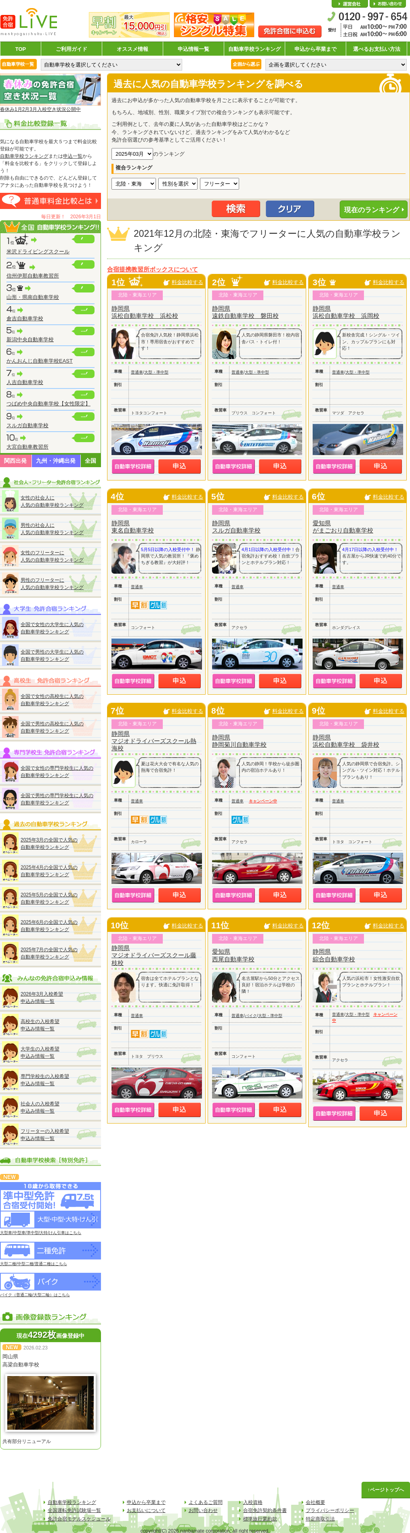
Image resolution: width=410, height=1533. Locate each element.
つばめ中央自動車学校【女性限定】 (48, 404)
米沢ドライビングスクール (37, 252)
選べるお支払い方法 (376, 49)
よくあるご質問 (206, 1502)
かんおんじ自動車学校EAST (39, 361)
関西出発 (15, 460)
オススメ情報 (132, 49)
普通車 (137, 372)
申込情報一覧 (193, 49)
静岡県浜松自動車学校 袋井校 (346, 741)
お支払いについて (146, 1510)
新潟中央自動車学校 (30, 339)
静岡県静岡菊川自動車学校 (239, 741)
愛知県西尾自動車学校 (233, 955)
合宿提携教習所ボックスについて (152, 269)
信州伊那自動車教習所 (32, 276)
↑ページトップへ (386, 1490)
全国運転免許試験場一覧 (74, 1510)
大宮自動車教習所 (27, 447)
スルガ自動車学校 (27, 425)
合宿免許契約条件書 (265, 1510)
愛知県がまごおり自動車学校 (343, 527)
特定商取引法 (320, 1519)
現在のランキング (371, 210)
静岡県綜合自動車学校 (334, 955)
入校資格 (253, 1502)
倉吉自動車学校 (24, 318)
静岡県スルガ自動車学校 (236, 527)
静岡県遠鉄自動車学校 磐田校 (245, 312)
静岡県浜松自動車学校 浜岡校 (346, 312)
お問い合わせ (388, 4)
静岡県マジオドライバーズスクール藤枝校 (153, 955)
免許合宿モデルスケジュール (79, 1519)
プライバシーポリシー (330, 1510)
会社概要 (350, 4)
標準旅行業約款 (260, 1519)
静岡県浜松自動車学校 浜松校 (144, 312)
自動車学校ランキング (254, 49)
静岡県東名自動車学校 (132, 527)
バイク (251, 1015)
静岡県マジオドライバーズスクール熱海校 (153, 741)
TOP (20, 49)
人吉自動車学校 (24, 382)
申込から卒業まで (315, 49)
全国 (90, 460)
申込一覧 (72, 156)
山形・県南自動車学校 (32, 297)
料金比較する (187, 282)
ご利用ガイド (71, 49)
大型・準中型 (156, 372)
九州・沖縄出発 (56, 460)
